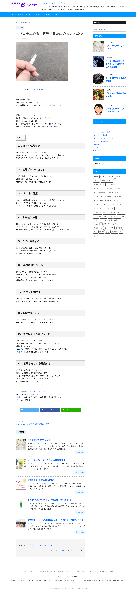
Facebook (48, 14)
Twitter (57, 14)
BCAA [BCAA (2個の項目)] (96, 177)
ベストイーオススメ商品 (101, 132)
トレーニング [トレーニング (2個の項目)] (98, 196)
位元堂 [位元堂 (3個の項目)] (96, 220)
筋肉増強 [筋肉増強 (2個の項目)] (119, 228)
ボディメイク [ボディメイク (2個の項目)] (98, 208)
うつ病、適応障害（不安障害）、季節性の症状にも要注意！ (115, 64)
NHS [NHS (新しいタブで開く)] (52, 126)
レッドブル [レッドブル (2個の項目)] (121, 216)
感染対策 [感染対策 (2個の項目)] (97, 224)
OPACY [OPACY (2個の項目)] (118, 177)
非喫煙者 (48, 424)
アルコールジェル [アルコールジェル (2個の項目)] (107, 181)
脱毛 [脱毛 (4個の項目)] (121, 232)
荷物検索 (60, 571)
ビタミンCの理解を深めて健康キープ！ (116, 94)
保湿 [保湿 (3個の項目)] (110, 220)
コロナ (95, 126)
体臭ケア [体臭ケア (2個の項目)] (103, 220)
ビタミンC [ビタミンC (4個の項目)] (108, 200)
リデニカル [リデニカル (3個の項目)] (97, 216)
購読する (98, 23)
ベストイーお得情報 (100, 135)
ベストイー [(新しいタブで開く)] (20, 397)
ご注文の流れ (40, 571)
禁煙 (36, 424)
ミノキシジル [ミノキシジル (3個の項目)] (109, 208)
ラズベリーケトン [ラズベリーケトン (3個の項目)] (115, 212)
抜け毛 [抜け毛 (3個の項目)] (114, 224)
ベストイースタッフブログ (53, 3)
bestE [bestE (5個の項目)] (102, 177)
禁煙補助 (41, 424)
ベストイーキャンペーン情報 (103, 138)
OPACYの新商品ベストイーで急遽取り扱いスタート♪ (50, 500)
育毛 (94, 150)
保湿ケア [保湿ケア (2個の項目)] (117, 220)
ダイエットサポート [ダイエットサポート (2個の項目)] (100, 192)
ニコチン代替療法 (28, 424)
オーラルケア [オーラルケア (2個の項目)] (110, 185)
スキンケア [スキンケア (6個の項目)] (108, 189)
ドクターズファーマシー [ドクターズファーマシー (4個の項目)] (113, 196)
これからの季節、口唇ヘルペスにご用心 (115, 110)
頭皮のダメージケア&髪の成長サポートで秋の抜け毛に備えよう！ (55, 520)
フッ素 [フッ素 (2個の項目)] (96, 204)
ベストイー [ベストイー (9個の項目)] (120, 204)
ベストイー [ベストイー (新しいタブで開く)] (36, 89)
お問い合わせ (70, 571)
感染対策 (96, 144)
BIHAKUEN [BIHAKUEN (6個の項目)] (110, 177)
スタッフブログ (81, 571)
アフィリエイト (93, 571)
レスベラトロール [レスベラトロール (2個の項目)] (109, 216)
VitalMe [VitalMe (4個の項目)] (96, 181)
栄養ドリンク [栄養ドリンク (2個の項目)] (98, 228)
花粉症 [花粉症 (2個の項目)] (96, 236)
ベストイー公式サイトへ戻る (21, 14)
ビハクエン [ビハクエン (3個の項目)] (117, 200)
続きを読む (80, 452)
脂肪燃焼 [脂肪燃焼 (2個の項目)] (114, 232)
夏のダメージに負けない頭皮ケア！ (64, 550)
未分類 (95, 147)
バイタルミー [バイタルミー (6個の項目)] (98, 200)
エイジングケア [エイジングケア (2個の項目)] (99, 185)
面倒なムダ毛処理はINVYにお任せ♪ (43, 480)
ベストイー (21, 421)
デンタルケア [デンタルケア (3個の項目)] (113, 192)
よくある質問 (51, 571)
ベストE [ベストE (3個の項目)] (111, 204)
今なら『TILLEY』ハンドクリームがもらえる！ (41, 545)
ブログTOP (37, 14)
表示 (22, 138)
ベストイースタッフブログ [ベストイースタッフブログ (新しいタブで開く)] (30, 115)
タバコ (19, 424)
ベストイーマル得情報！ (101, 141)
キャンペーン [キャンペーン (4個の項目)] (98, 189)
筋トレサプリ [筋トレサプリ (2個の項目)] (109, 228)
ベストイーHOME (28, 571)
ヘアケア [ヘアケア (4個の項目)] (103, 204)
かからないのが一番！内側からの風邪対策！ (46, 460)
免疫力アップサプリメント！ (40, 440)
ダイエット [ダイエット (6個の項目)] (118, 189)
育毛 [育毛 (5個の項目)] (107, 232)
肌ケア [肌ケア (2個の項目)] (101, 232)
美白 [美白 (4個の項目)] (95, 232)
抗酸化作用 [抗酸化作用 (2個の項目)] (105, 224)
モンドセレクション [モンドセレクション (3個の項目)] (100, 212)
